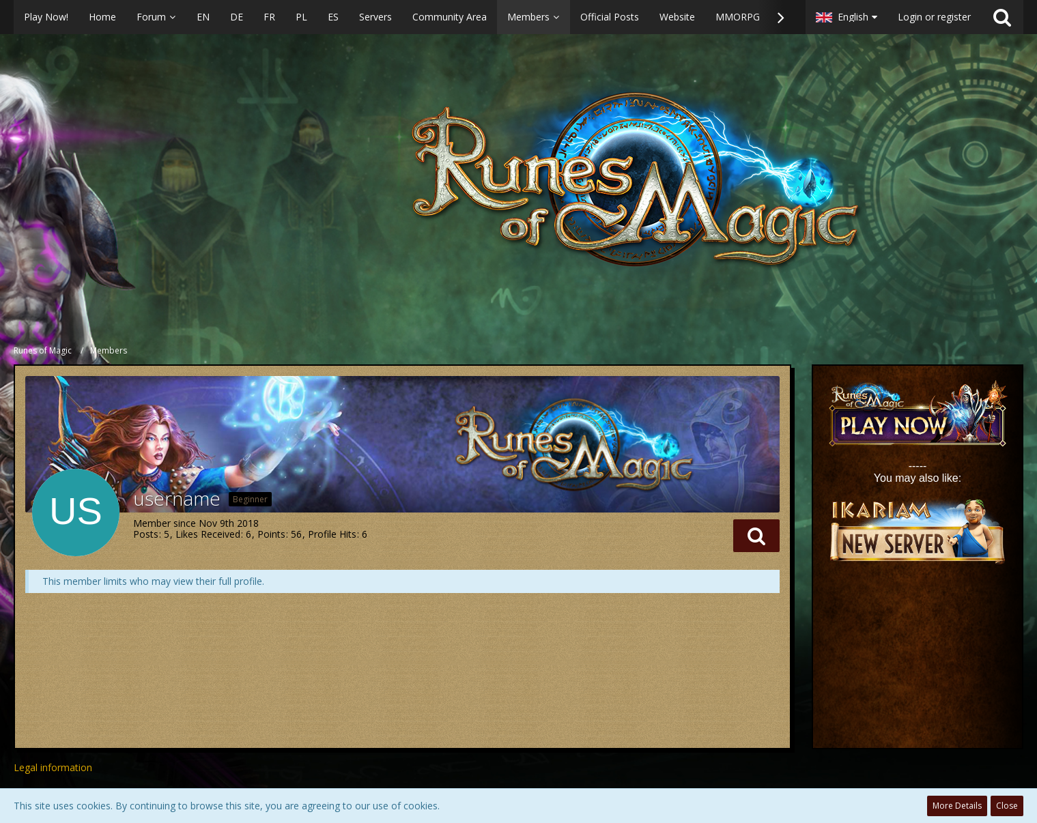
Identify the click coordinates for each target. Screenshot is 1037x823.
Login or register (934, 16)
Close (1007, 805)
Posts (145, 534)
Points (271, 534)
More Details (957, 805)
